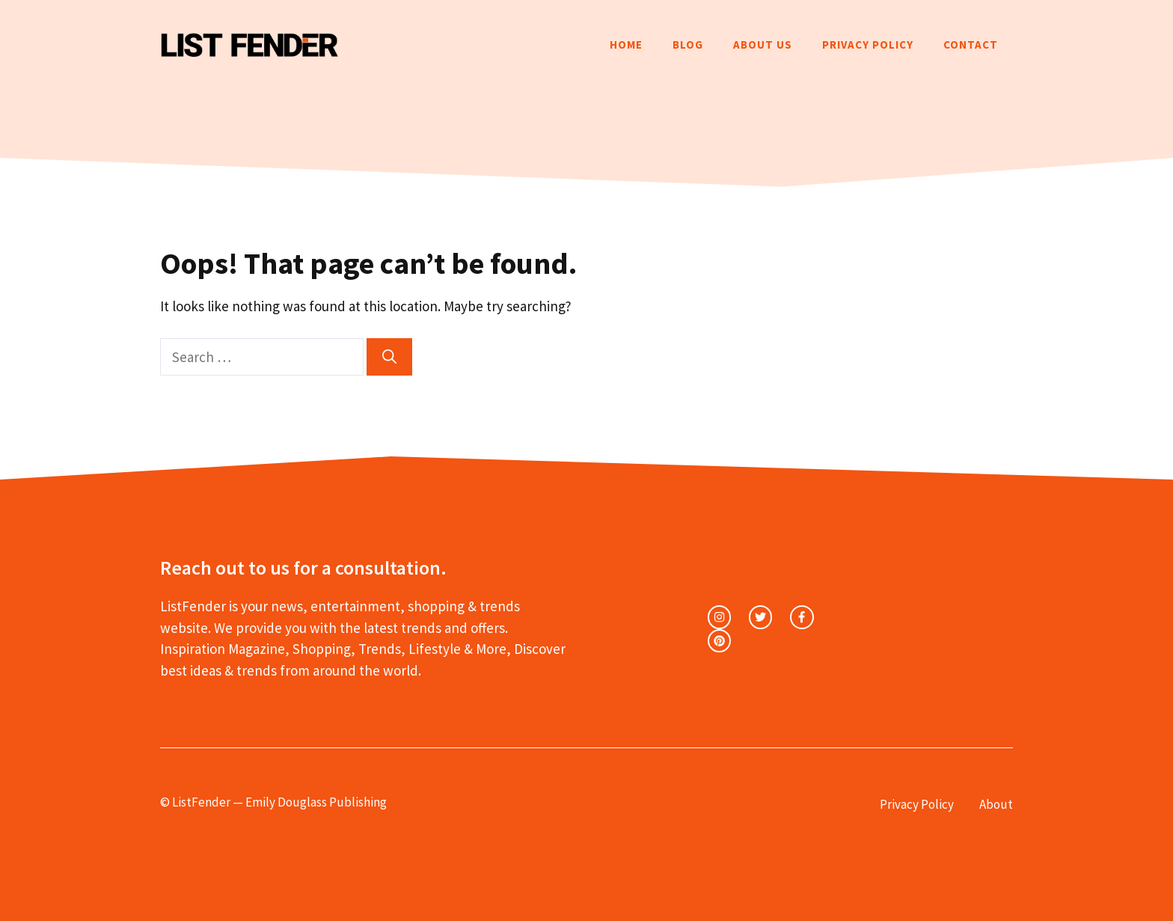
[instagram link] (719, 616)
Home (626, 44)
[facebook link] (801, 616)
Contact (970, 44)
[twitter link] (760, 616)
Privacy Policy (867, 44)
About (996, 804)
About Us (762, 44)
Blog (688, 44)
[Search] (389, 357)
